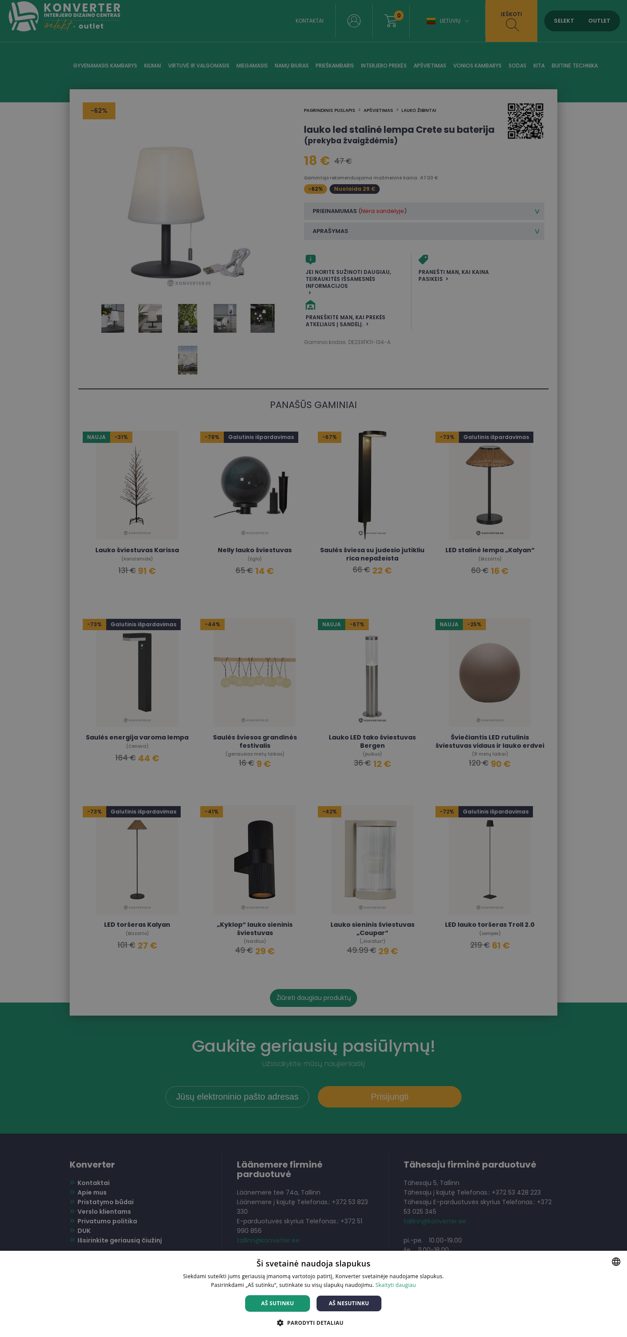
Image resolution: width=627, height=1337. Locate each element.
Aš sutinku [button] (277, 1303)
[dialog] (313, 668)
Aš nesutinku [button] (349, 1303)
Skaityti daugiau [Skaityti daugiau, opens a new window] (395, 1285)
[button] (313, 1322)
